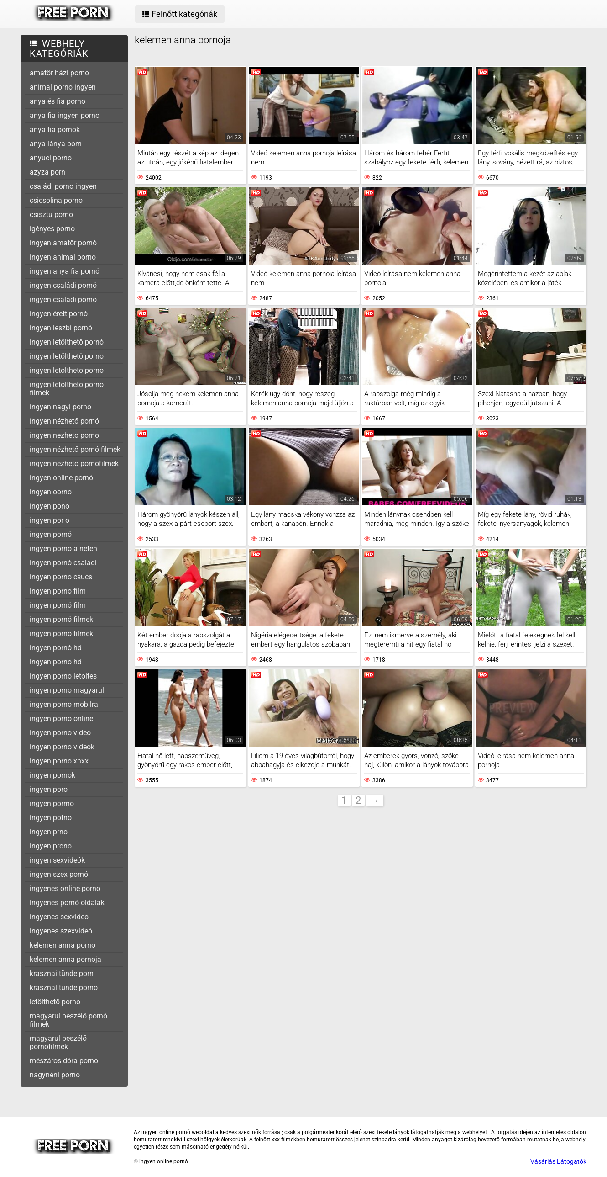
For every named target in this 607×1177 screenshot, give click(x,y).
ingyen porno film (58, 591)
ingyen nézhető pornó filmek (75, 449)
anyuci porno (51, 158)
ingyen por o (49, 520)
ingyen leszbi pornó (61, 327)
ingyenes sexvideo (59, 916)
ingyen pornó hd (56, 647)
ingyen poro (49, 789)
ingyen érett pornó (59, 313)
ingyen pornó (51, 534)
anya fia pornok (55, 129)
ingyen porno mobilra (64, 704)
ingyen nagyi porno (60, 407)
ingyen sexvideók (57, 860)
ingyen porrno (52, 803)
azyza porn (47, 172)
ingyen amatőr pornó (63, 243)
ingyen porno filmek (61, 633)
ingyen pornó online (61, 718)
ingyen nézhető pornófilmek (74, 463)
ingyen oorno (51, 492)
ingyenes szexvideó (61, 931)
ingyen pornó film (58, 605)
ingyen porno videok (62, 746)
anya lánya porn (56, 143)
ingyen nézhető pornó (64, 421)
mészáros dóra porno (64, 1060)
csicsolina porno (56, 200)
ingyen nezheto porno (64, 435)
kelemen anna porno (62, 945)
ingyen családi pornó (63, 285)
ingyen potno (51, 817)
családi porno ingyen (63, 186)
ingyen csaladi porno (63, 299)
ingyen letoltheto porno (67, 370)
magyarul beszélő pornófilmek (58, 1042)
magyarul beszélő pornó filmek (68, 1020)
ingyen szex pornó (59, 874)
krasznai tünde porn (62, 973)
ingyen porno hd (56, 661)
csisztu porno (51, 214)
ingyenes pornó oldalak (67, 902)
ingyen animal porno (63, 257)
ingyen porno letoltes (63, 676)
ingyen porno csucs (61, 577)
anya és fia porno (57, 101)
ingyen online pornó (61, 477)
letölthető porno (55, 1001)
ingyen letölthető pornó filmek (67, 388)
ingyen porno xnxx (59, 761)
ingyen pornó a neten (63, 548)
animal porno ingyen (63, 87)
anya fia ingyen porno (64, 115)
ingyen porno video (60, 732)
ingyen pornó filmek (61, 619)
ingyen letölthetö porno (67, 356)
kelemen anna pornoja (65, 959)
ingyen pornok (52, 775)
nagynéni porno (55, 1075)
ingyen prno (49, 831)
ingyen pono (49, 506)
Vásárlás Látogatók (558, 1161)
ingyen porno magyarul (67, 690)
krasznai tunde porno (64, 987)
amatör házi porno (59, 73)
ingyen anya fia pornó (64, 271)
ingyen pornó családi (63, 562)
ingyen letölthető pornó (67, 342)
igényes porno (52, 228)
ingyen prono (51, 846)
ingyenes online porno (65, 888)
